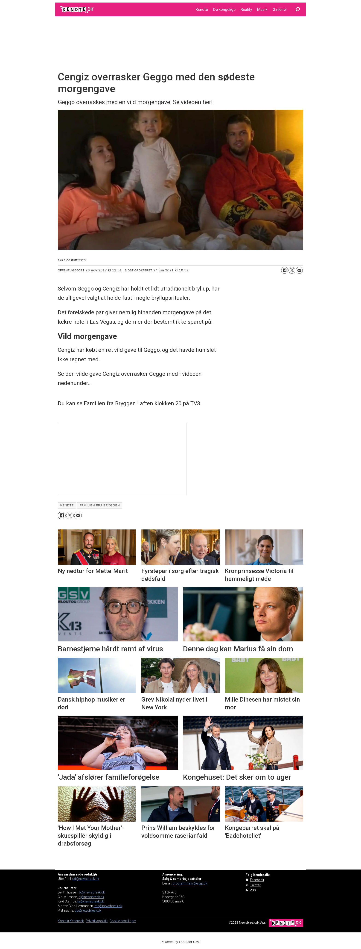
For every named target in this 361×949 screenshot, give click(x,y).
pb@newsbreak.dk (88, 910)
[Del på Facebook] (284, 270)
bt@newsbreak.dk (92, 892)
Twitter (255, 885)
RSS (253, 890)
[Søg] (298, 9)
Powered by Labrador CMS (180, 942)
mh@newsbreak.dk (108, 906)
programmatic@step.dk (190, 883)
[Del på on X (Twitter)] (291, 270)
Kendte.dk (77, 921)
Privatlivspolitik (97, 921)
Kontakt (64, 921)
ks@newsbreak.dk (90, 901)
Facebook (257, 880)
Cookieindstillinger (123, 921)
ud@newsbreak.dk (85, 879)
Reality (246, 9)
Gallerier (280, 9)
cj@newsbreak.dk (91, 897)
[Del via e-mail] (299, 270)
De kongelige (224, 9)
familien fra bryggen (100, 505)
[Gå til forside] (77, 9)
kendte (67, 505)
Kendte (202, 9)
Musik (262, 9)
